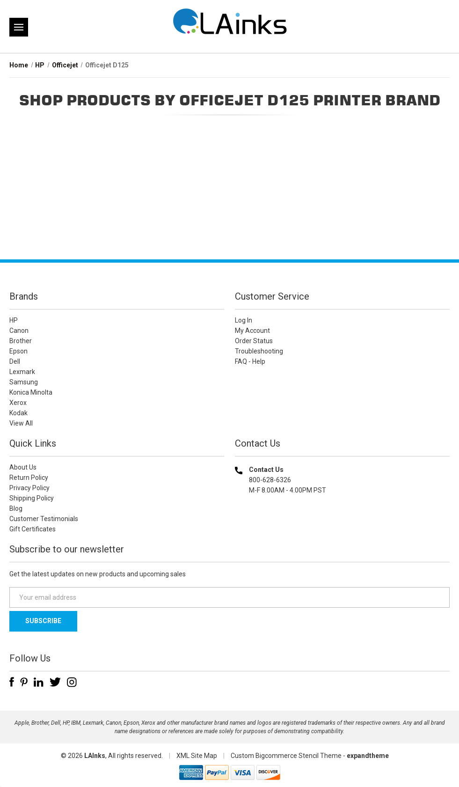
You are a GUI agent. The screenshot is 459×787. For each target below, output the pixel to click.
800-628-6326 (270, 480)
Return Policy (28, 477)
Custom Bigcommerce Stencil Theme (286, 755)
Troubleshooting (259, 351)
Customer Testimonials (43, 518)
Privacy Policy (29, 488)
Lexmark (22, 371)
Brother (20, 341)
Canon (19, 330)
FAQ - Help (250, 361)
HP (13, 320)
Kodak (18, 413)
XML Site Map (196, 755)
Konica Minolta (30, 392)
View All (21, 423)
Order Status (254, 341)
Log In (243, 320)
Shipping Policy (31, 498)
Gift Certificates (32, 529)
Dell (14, 361)
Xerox (18, 402)
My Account (252, 330)
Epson (18, 351)
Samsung (23, 382)
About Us (22, 467)
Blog (15, 508)
